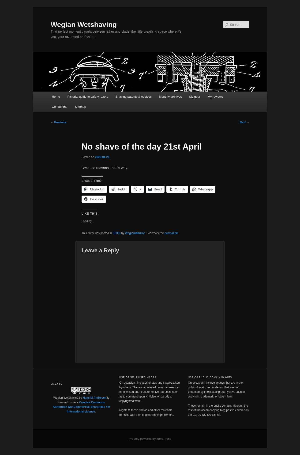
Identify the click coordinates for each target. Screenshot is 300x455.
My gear (194, 96)
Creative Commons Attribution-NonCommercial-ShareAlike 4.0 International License (81, 407)
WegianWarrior (135, 233)
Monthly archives (170, 96)
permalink (171, 233)
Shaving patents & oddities (134, 96)
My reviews (215, 96)
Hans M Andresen (94, 397)
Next (244, 122)
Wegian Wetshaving (84, 24)
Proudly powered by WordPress (150, 438)
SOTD (116, 233)
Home (56, 96)
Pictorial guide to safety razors (87, 96)
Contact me (59, 106)
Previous (58, 122)
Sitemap (80, 106)
